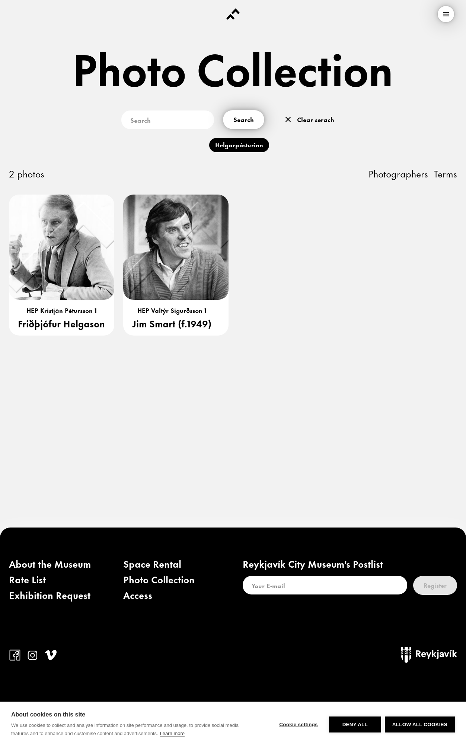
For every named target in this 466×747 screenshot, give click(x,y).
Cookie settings (298, 724)
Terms (445, 173)
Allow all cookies (419, 724)
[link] (50, 565)
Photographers (398, 173)
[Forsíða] (233, 14)
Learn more (172, 733)
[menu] (446, 14)
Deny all (355, 724)
